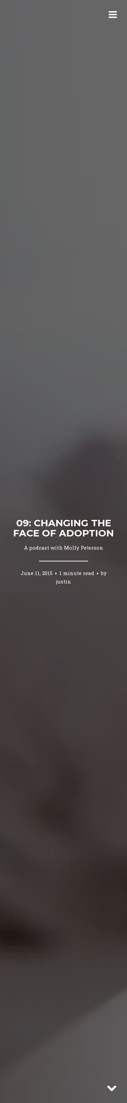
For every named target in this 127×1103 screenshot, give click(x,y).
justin (63, 581)
